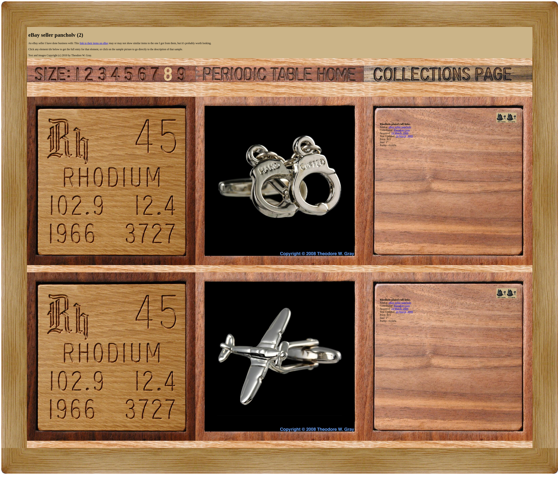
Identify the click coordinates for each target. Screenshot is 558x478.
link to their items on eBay (94, 43)
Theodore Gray (402, 130)
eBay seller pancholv (400, 127)
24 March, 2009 (399, 133)
